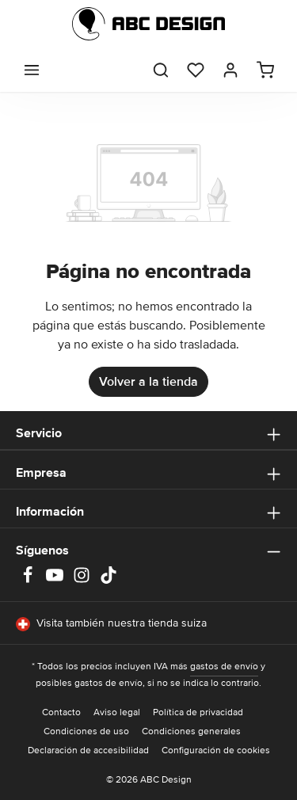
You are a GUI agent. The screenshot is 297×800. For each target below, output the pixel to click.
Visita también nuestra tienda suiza (111, 623)
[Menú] (32, 70)
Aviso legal (116, 712)
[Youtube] (56, 580)
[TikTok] (108, 580)
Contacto (61, 712)
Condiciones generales (191, 731)
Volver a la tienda (148, 382)
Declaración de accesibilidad (88, 750)
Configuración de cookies (216, 750)
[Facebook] (29, 580)
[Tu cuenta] (230, 70)
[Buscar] (161, 70)
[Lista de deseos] (195, 70)
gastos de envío (224, 666)
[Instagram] (83, 580)
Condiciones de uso (86, 731)
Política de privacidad (198, 712)
